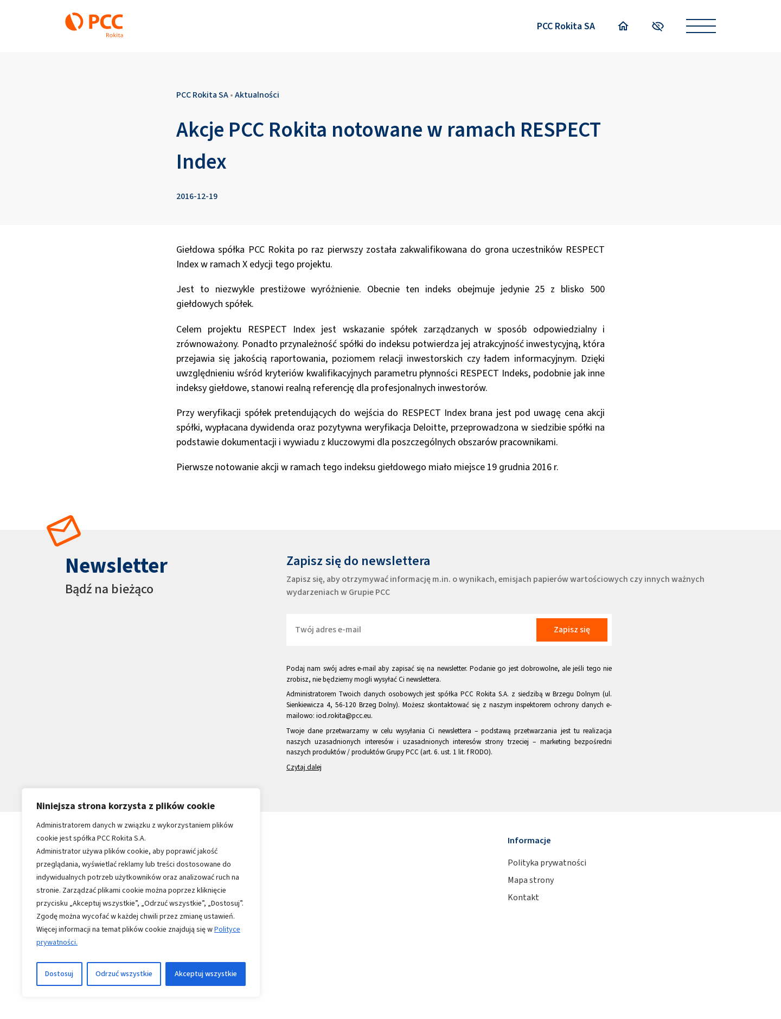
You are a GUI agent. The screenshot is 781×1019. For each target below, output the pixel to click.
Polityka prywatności (547, 862)
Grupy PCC (402, 752)
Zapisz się (572, 629)
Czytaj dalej (304, 767)
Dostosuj (59, 974)
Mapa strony (531, 880)
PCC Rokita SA (566, 26)
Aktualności (257, 94)
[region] (141, 892)
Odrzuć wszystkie (123, 974)
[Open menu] (701, 26)
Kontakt (523, 897)
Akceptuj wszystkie (206, 974)
